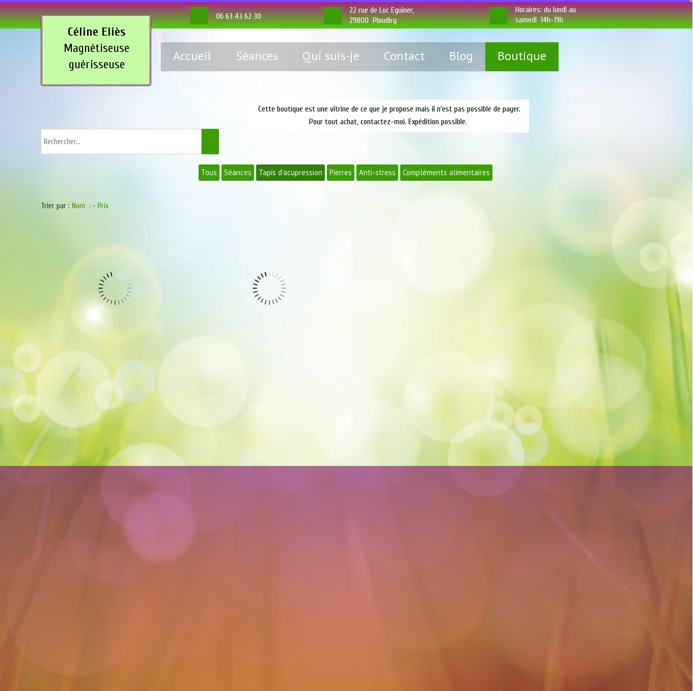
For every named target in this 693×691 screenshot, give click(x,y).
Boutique (521, 56)
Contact (404, 56)
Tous (209, 172)
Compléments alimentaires (446, 172)
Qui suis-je (330, 56)
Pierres (340, 172)
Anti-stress (377, 172)
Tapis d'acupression (290, 172)
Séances (257, 56)
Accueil (192, 56)
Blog (461, 56)
